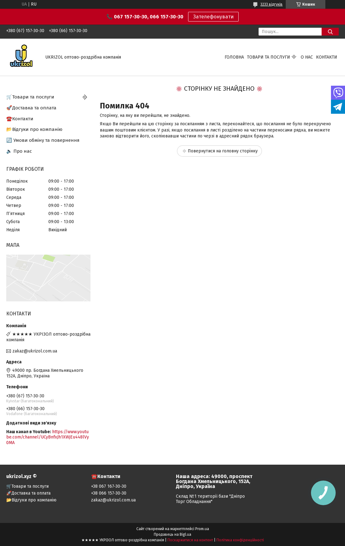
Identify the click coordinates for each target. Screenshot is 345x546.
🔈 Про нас (19, 151)
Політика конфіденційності (240, 540)
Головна (234, 57)
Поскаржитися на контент (190, 540)
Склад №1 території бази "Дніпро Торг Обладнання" (210, 499)
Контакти (326, 57)
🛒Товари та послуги (30, 97)
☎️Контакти (19, 119)
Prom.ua (202, 529)
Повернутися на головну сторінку (223, 151)
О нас (307, 57)
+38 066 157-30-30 (108, 493)
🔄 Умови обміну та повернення (43, 140)
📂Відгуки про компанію (34, 129)
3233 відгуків (271, 4)
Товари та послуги (268, 57)
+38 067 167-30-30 (108, 486)
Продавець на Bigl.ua (172, 534)
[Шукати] (330, 32)
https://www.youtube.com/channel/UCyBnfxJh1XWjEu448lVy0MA (47, 437)
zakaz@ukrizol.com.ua (34, 351)
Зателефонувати (213, 17)
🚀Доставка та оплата (31, 108)
